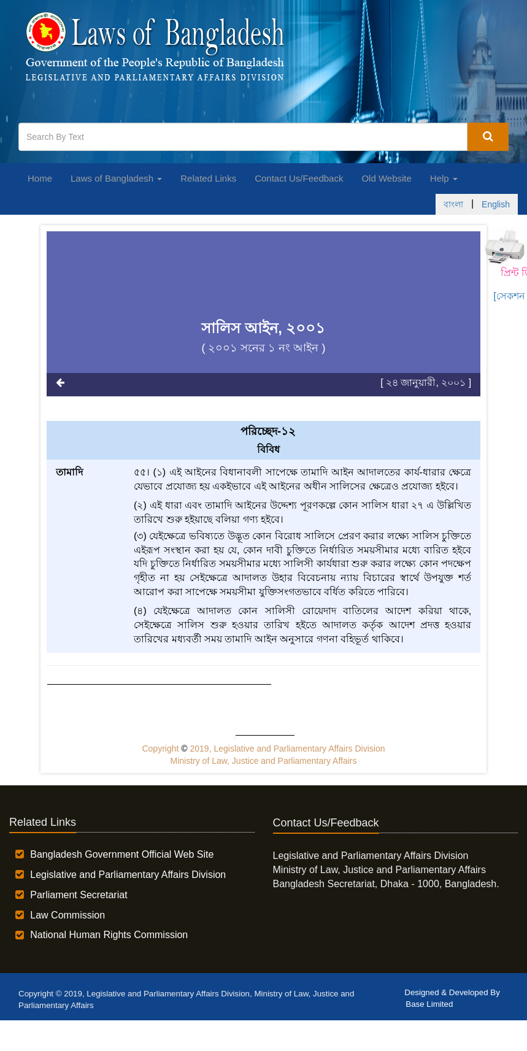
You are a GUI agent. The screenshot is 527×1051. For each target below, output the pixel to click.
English (496, 204)
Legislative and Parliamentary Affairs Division (128, 874)
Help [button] (444, 178)
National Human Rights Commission (109, 935)
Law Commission (67, 915)
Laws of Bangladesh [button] (116, 178)
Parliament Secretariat (78, 895)
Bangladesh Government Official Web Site (121, 854)
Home (40, 178)
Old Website (386, 178)
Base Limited (429, 1004)
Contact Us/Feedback (299, 178)
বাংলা (453, 204)
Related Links (208, 178)
